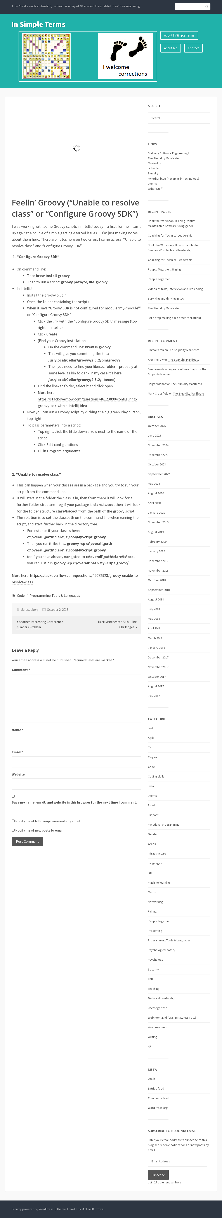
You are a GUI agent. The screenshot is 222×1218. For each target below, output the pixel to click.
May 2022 (154, 484)
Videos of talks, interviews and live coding (175, 289)
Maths (152, 892)
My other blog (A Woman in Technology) (173, 179)
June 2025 (154, 435)
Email (17, 752)
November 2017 (158, 667)
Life (150, 873)
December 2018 (158, 561)
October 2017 (157, 677)
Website (18, 774)
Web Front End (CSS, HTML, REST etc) (172, 1018)
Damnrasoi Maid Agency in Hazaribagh (172, 369)
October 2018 (157, 580)
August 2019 (156, 532)
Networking (155, 902)
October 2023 (157, 464)
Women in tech (157, 1027)
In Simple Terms (38, 24)
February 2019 (157, 542)
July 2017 (154, 696)
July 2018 (154, 609)
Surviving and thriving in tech (166, 298)
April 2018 (154, 628)
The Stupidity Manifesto (163, 158)
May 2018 (154, 619)
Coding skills (156, 776)
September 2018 (159, 590)
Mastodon (154, 163)
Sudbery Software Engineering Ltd (170, 153)
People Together (159, 279)
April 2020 (154, 503)
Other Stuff (155, 189)
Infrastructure (157, 853)
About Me (170, 48)
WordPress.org (158, 1108)
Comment (21, 669)
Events (152, 184)
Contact (193, 48)
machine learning (159, 883)
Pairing (152, 911)
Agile (151, 738)
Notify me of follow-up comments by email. (48, 821)
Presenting (155, 931)
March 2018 (155, 638)
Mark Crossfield (158, 393)
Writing (152, 1037)
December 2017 (158, 657)
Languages (155, 863)
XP (149, 1046)
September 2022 (159, 474)
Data (151, 786)
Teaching (154, 989)
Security (153, 969)
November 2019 (158, 522)
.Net (150, 728)
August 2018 (156, 599)
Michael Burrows (92, 1209)
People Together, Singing (164, 269)
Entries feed (156, 1088)
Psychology (155, 960)
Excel (151, 805)
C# (149, 747)
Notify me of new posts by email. (39, 830)
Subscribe (158, 1175)
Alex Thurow (156, 360)
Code (21, 595)
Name (17, 730)
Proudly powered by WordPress (33, 1209)
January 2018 (156, 648)
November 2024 (158, 445)
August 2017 (156, 686)
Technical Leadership (161, 998)
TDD (150, 979)
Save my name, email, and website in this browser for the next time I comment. (74, 802)
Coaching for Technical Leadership (170, 235)
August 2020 (156, 493)
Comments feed (158, 1098)
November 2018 (158, 570)
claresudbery (29, 609)
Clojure (152, 757)
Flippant (153, 815)
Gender (153, 834)
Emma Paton (156, 350)
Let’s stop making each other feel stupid (174, 318)
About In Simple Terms (179, 35)
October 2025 (157, 426)
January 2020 (156, 512)
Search (207, 6)
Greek (152, 844)
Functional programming (164, 825)
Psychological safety (161, 950)
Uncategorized (157, 1008)
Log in (152, 1079)
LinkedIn (153, 168)
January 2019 (156, 551)
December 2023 (158, 455)
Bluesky (153, 173)
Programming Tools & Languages (54, 595)
